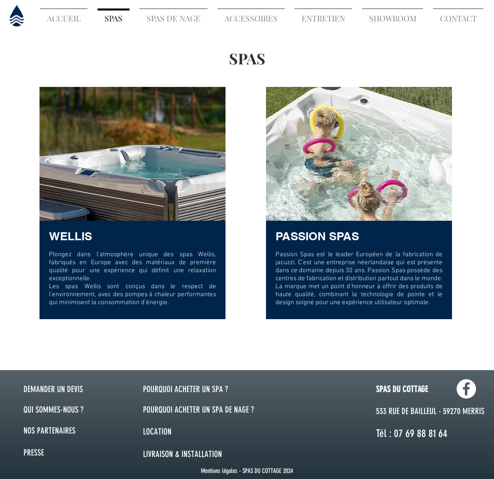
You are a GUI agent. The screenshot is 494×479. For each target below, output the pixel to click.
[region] (132, 202)
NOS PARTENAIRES (50, 431)
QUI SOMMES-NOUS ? (54, 410)
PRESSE (34, 453)
